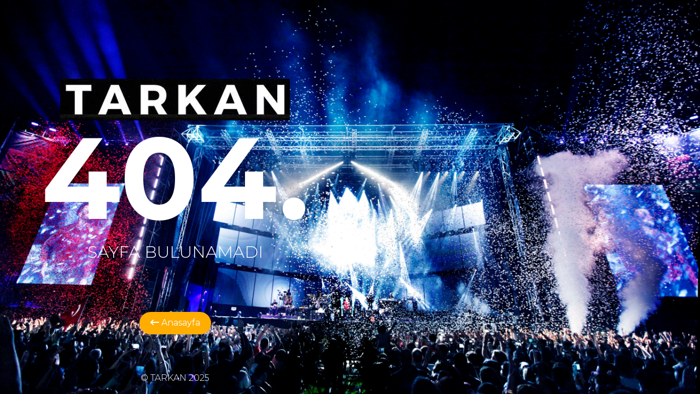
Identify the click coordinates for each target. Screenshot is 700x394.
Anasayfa (175, 322)
